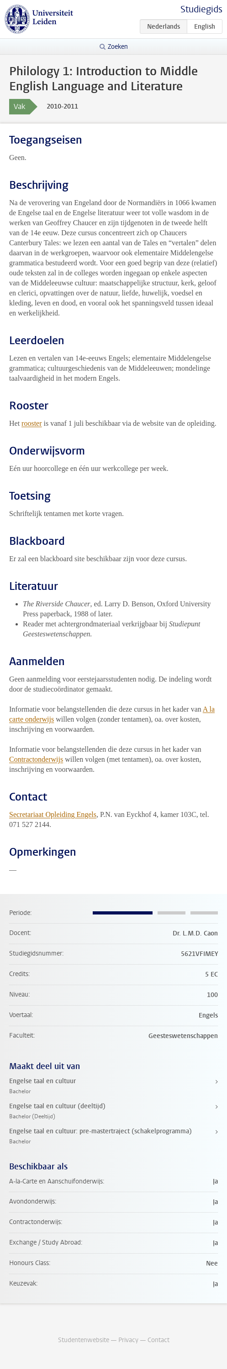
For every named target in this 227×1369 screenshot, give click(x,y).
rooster (31, 423)
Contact (158, 1340)
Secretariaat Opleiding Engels (52, 814)
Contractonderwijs (36, 759)
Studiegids (201, 9)
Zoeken (118, 46)
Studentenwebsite (83, 1340)
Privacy (128, 1340)
